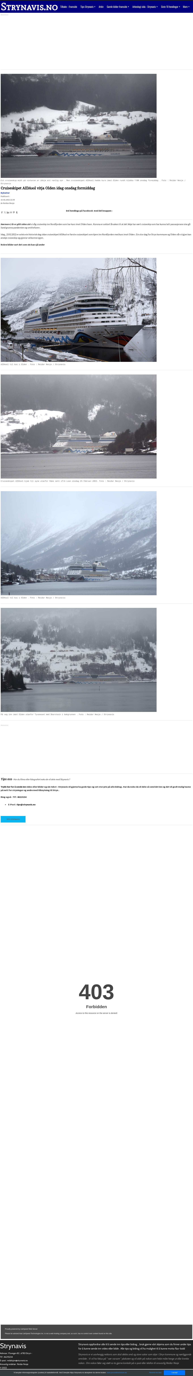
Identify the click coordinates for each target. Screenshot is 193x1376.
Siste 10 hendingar (171, 7)
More (187, 7)
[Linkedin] (8, 212)
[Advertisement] (86, 42)
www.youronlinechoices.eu (117, 1373)
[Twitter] (5, 212)
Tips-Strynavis (89, 7)
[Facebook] (2, 212)
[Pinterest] (14, 212)
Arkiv (102, 7)
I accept (174, 1373)
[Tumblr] (17, 212)
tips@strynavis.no (26, 804)
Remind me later (155, 1373)
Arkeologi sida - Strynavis (146, 7)
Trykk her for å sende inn (13, 786)
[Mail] (11, 212)
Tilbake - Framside (70, 7)
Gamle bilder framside (118, 7)
